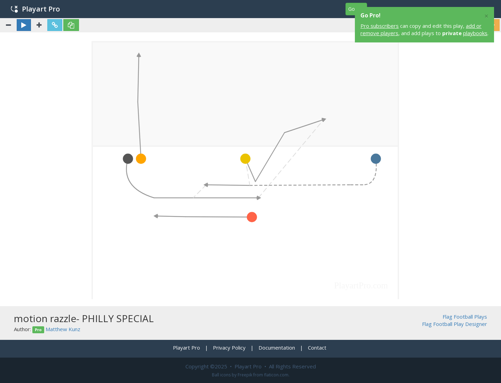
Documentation (277, 347)
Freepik (245, 375)
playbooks (475, 33)
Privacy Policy (229, 347)
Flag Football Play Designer (454, 323)
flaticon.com (276, 375)
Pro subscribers (379, 25)
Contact (317, 347)
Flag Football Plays (465, 316)
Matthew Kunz (63, 329)
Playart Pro (35, 9)
